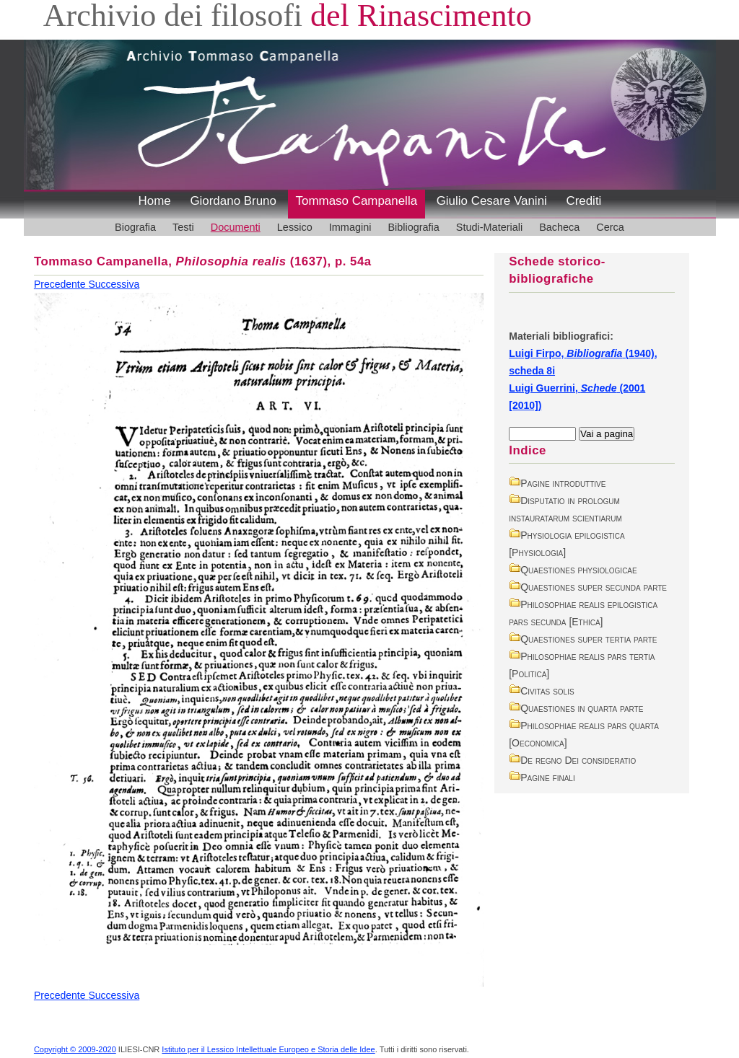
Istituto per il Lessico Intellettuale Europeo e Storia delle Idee (268, 1049)
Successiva (113, 284)
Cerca (610, 227)
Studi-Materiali (489, 227)
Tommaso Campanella (357, 201)
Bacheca (559, 227)
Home (155, 201)
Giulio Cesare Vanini (492, 201)
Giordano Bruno (233, 201)
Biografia (135, 227)
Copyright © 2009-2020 (75, 1049)
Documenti (236, 227)
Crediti (583, 201)
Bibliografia (413, 227)
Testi (183, 227)
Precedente (61, 284)
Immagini (350, 227)
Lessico (294, 227)
